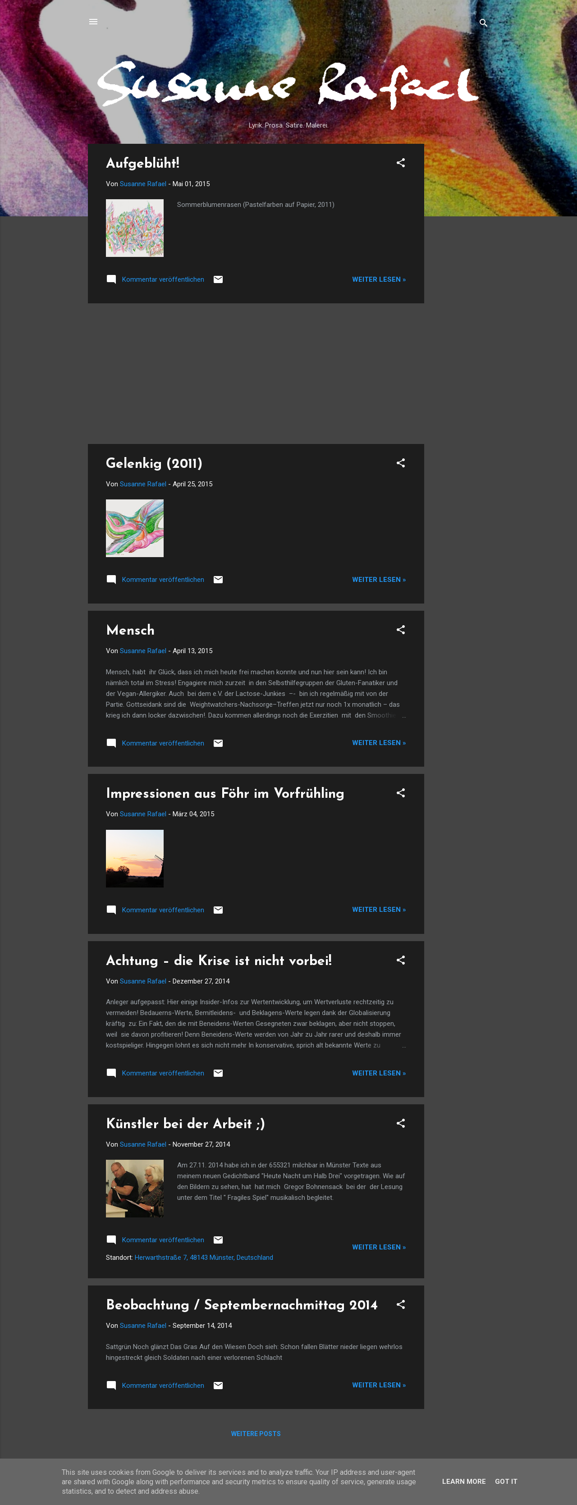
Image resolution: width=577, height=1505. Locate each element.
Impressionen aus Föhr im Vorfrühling (225, 794)
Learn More (464, 1482)
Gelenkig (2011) (154, 464)
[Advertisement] (460, 279)
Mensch (130, 631)
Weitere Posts (256, 1433)
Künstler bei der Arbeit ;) (185, 1125)
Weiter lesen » (379, 279)
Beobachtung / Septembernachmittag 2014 (242, 1306)
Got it (506, 1482)
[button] (400, 164)
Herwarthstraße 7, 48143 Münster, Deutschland (204, 1257)
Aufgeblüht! (142, 164)
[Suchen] (483, 24)
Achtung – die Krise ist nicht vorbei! (219, 962)
